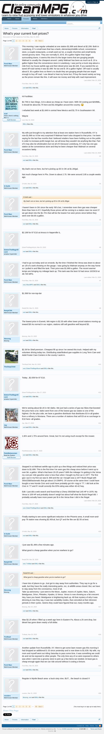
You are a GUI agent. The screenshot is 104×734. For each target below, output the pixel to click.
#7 (100, 280)
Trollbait (29, 563)
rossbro (7, 696)
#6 (100, 247)
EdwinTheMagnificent (11, 251)
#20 (99, 693)
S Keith (7, 186)
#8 (100, 308)
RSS (100, 726)
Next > (41, 41)
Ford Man (26, 37)
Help (87, 726)
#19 (99, 666)
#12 (99, 423)
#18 (99, 634)
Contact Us (80, 726)
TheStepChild (9, 367)
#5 (100, 220)
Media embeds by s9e (48, 729)
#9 (100, 336)
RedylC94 (8, 311)
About (17, 18)
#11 (99, 392)
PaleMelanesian (10, 453)
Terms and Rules (96, 729)
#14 (99, 504)
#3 (100, 156)
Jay (5, 425)
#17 (99, 607)
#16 (99, 559)
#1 (100, 83)
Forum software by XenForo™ (21, 729)
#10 (99, 364)
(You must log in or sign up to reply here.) (87, 706)
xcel (24, 88)
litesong (7, 339)
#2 (100, 120)
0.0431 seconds (67, 729)
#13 (99, 451)
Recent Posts (21, 22)
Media (35, 18)
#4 (100, 183)
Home (9, 18)
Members (44, 18)
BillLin (31, 88)
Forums (26, 19)
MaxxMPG (29, 284)
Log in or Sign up (92, 2)
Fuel (14, 37)
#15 (99, 531)
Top (96, 726)
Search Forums (9, 22)
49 (36, 41)
